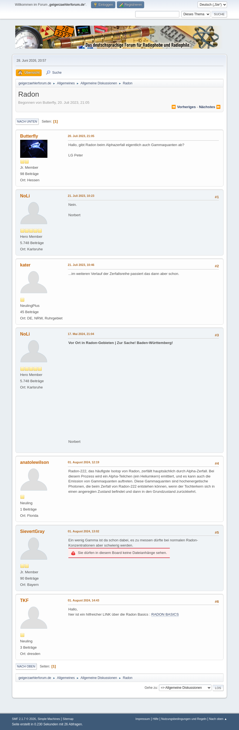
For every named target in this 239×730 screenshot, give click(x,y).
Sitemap (68, 718)
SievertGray (32, 531)
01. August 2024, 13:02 (83, 531)
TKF (24, 600)
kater (25, 265)
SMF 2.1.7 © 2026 (24, 718)
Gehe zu (151, 688)
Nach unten (27, 121)
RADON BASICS (165, 614)
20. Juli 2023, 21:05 (81, 136)
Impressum (142, 718)
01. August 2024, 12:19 (83, 462)
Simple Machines (49, 718)
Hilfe (156, 718)
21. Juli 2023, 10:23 (81, 195)
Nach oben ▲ (218, 718)
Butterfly (29, 136)
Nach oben (26, 666)
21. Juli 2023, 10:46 (81, 264)
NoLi (25, 196)
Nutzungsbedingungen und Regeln (183, 718)
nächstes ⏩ (210, 107)
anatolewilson (34, 462)
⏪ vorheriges (183, 107)
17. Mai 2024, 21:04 (81, 334)
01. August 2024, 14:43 (83, 600)
